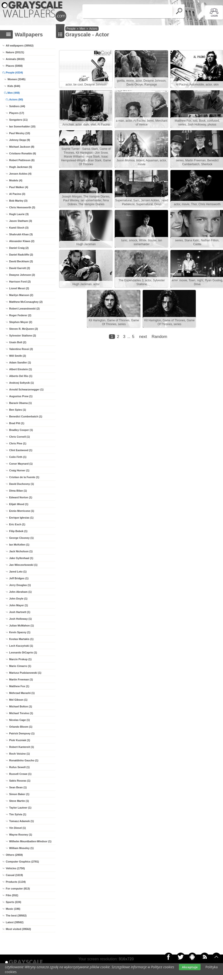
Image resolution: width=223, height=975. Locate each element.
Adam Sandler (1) (20, 362)
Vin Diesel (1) (17, 827)
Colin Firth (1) (18, 456)
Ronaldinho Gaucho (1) (23, 760)
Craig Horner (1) (19, 470)
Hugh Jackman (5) (20, 166)
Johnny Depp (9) (19, 139)
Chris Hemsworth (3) (22, 207)
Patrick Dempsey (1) (21, 733)
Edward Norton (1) (20, 497)
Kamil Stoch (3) (18, 227)
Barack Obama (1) (20, 403)
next (143, 466)
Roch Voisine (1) (19, 753)
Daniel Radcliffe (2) (21, 254)
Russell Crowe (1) (20, 773)
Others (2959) (14, 854)
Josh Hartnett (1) (19, 612)
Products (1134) (16, 881)
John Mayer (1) (18, 605)
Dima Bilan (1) (18, 490)
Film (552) (12, 895)
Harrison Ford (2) (20, 281)
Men (82, 28)
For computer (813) (18, 888)
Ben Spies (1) (17, 409)
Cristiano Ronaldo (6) (22, 153)
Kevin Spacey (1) (19, 632)
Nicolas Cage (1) (19, 719)
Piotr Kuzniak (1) (19, 740)
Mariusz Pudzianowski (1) (25, 672)
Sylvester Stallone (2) (22, 335)
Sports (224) (13, 902)
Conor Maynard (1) (21, 463)
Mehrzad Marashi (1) (22, 693)
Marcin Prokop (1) (20, 659)
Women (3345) (16, 79)
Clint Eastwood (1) (20, 450)
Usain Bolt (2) (17, 342)
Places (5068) (14, 65)
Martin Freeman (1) (21, 679)
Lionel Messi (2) (19, 288)
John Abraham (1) (20, 591)
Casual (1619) (14, 875)
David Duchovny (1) (21, 483)
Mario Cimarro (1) (20, 666)
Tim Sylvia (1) (17, 814)
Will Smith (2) (17, 355)
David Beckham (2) (21, 261)
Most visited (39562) (18, 929)
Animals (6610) (15, 59)
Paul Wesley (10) (19, 133)
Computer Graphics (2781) (22, 861)
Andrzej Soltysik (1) (21, 382)
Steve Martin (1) (19, 800)
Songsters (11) (18, 119)
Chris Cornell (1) (19, 436)
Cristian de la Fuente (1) (24, 477)
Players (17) (16, 113)
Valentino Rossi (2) (21, 349)
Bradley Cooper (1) (21, 429)
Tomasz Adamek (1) (21, 821)
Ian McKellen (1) (19, 544)
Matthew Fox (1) (19, 686)
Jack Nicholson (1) (21, 551)
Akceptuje (189, 967)
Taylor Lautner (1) (20, 807)
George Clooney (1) (21, 537)
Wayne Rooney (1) (20, 834)
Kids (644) (13, 86)
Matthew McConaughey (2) (26, 301)
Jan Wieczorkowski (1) (23, 564)
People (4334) (14, 72)
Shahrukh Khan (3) (21, 234)
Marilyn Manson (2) (21, 295)
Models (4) (15, 180)
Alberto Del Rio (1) (20, 376)
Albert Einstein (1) (20, 369)
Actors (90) (16, 99)
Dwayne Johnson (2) (22, 274)
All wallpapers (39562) (20, 45)
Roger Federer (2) (20, 315)
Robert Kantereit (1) (21, 746)
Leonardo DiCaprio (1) (23, 652)
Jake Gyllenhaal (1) (21, 558)
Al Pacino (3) (17, 193)
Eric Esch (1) (17, 524)
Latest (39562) (14, 922)
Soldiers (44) (17, 106)
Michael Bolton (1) (20, 706)
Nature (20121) (15, 52)
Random (159, 466)
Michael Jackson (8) (21, 146)
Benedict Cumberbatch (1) (25, 416)
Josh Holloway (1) (20, 618)
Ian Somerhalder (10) (22, 126)
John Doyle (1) (18, 598)
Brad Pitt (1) (16, 423)
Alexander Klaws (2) (21, 241)
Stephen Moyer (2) (20, 322)
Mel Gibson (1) (18, 699)
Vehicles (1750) (15, 868)
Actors (93, 28)
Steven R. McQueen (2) (23, 328)
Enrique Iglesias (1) (21, 517)
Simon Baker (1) (19, 794)
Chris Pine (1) (17, 443)
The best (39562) (16, 915)
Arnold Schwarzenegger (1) (26, 389)
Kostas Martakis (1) (21, 639)
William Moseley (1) (21, 848)
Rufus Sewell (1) (19, 767)
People (71, 28)
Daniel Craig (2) (19, 247)
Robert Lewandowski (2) (24, 308)
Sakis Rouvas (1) (19, 780)
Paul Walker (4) (18, 187)
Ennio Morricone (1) (21, 510)
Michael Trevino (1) (21, 713)
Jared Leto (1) (18, 571)
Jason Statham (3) (20, 220)
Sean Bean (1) (18, 787)
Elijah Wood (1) (18, 504)
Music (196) (13, 908)
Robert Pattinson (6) (21, 160)
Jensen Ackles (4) (20, 173)
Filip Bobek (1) (18, 531)
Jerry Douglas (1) (20, 585)
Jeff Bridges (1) (18, 578)
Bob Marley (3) (18, 200)
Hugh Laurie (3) (19, 214)
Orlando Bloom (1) (20, 726)
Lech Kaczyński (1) (21, 645)
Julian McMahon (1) (21, 625)
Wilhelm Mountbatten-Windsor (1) (30, 841)
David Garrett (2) (19, 268)
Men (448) (13, 92)
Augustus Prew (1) (21, 396)
